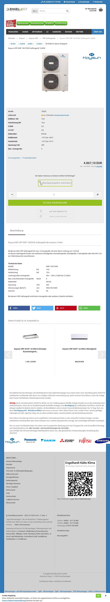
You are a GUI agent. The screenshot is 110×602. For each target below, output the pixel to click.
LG (47, 32)
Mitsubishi (37, 32)
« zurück (21, 44)
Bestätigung (69, 405)
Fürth (25, 534)
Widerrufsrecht (12, 474)
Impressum (10, 468)
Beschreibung (16, 230)
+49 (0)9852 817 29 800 (51, 2)
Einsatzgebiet (62, 536)
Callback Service (12, 500)
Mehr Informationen (22, 525)
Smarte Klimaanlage (14, 461)
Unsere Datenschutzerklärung (13, 601)
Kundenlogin (83, 2)
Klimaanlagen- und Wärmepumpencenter (20, 591)
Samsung (56, 32)
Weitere (79, 32)
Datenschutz (11, 496)
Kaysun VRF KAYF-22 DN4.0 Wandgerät (79, 349)
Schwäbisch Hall (30, 536)
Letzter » (39, 44)
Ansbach (21, 531)
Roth (38, 534)
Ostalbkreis (42, 536)
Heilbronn (23, 539)
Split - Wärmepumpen (63, 591)
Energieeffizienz (12, 477)
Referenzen (10, 490)
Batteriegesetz (12, 480)
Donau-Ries (10, 534)
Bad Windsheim (17, 536)
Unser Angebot (12, 487)
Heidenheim (10, 539)
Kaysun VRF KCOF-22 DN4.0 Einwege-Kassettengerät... (30, 350)
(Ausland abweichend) (61, 115)
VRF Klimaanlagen (80, 591)
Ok (98, 596)
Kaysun (68, 32)
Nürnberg (31, 534)
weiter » (31, 44)
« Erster (13, 44)
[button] (19, 308)
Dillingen (19, 534)
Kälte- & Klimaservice (97, 591)
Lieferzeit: (12, 115)
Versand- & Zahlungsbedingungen (19, 471)
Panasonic (13, 32)
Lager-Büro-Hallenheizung (80, 499)
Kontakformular (63, 531)
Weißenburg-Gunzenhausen (37, 531)
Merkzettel (97, 2)
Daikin (25, 32)
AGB (8, 493)
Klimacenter (11, 503)
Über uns (98, 32)
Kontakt (9, 464)
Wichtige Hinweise (13, 484)
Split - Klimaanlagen (46, 591)
